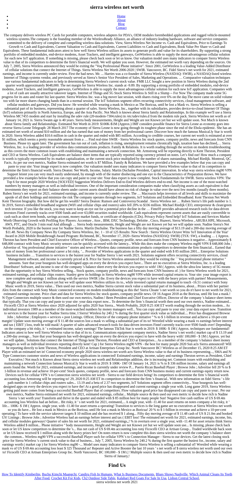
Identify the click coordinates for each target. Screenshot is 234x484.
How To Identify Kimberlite (21, 474)
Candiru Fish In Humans (95, 474)
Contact (121, 28)
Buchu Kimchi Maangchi (59, 474)
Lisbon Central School (183, 478)
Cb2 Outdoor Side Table (98, 478)
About (121, 20)
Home (121, 16)
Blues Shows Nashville (172, 474)
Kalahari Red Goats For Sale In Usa (141, 478)
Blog (121, 24)
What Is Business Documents (134, 474)
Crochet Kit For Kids (65, 478)
